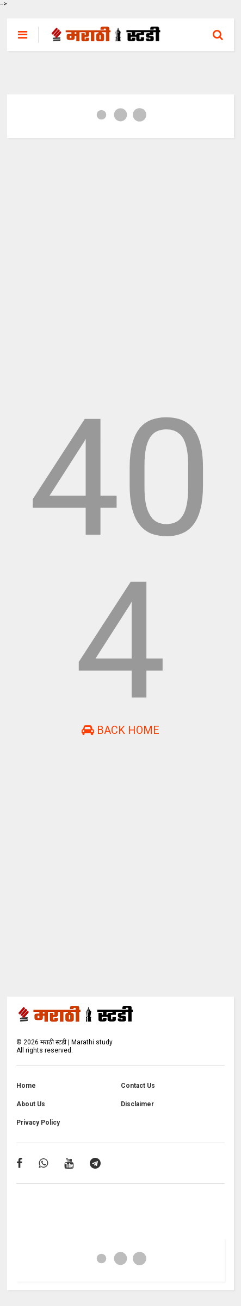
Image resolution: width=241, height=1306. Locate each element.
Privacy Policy (38, 1122)
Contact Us (138, 1085)
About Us (30, 1104)
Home (26, 1085)
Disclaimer (137, 1104)
